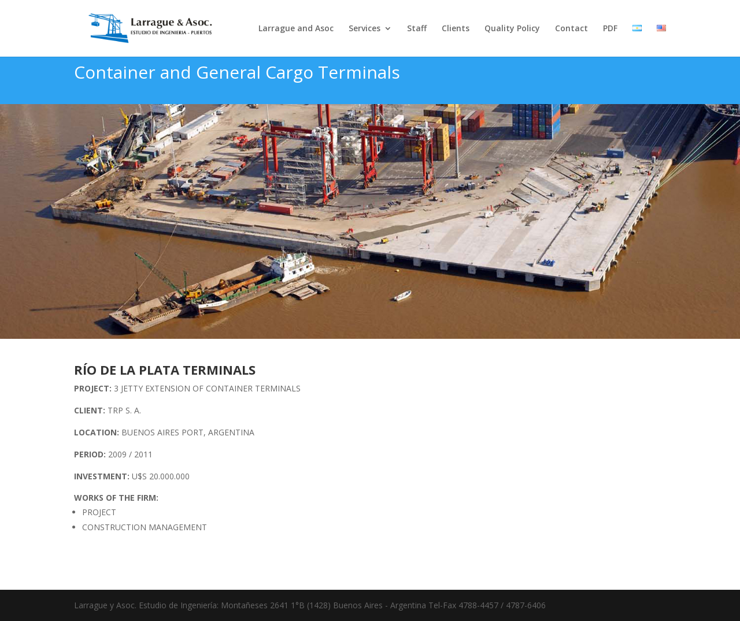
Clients (455, 29)
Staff (417, 29)
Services (364, 29)
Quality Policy (512, 29)
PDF (610, 29)
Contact (571, 29)
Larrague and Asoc (296, 29)
